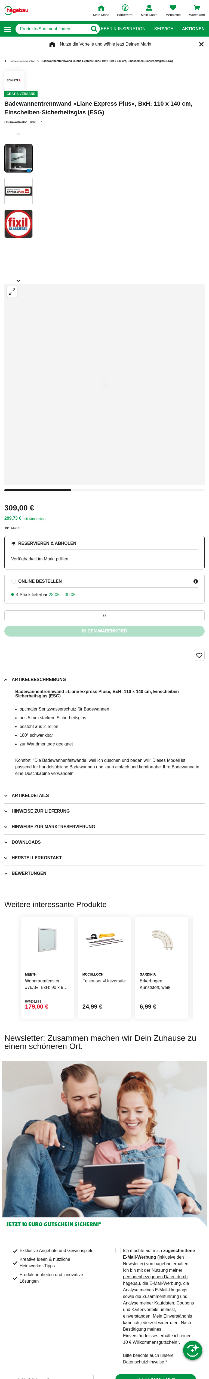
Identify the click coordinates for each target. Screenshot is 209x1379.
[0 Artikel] (104, 615)
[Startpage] (16, 10)
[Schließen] (201, 44)
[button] (7, 29)
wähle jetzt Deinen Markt (127, 44)
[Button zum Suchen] (94, 29)
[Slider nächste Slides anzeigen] (18, 279)
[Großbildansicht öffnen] (104, 384)
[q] (52, 29)
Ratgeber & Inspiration (117, 29)
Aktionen (193, 29)
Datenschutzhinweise (143, 1362)
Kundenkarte (38, 519)
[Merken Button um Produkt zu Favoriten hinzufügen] (199, 655)
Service (163, 29)
